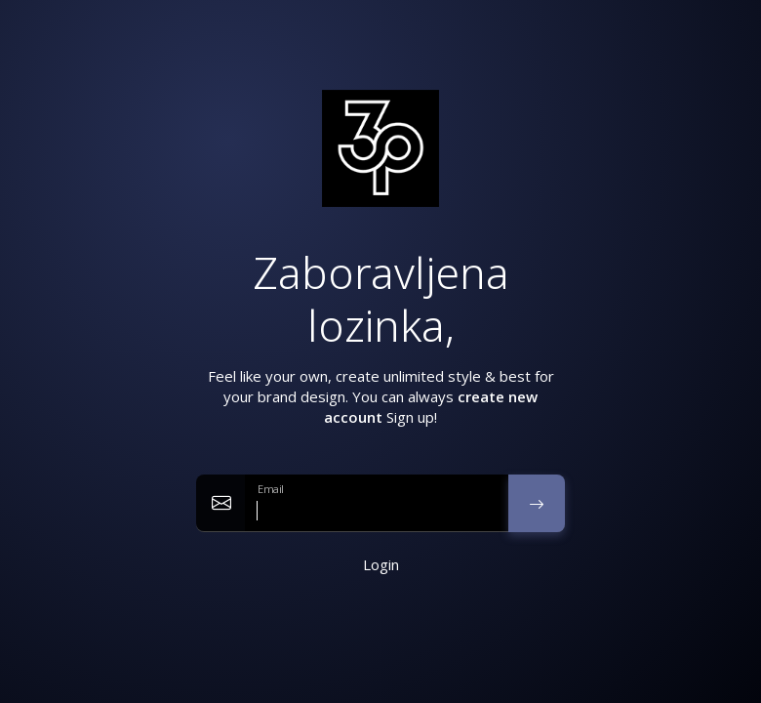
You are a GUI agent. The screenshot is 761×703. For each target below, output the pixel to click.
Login (381, 564)
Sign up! (411, 417)
